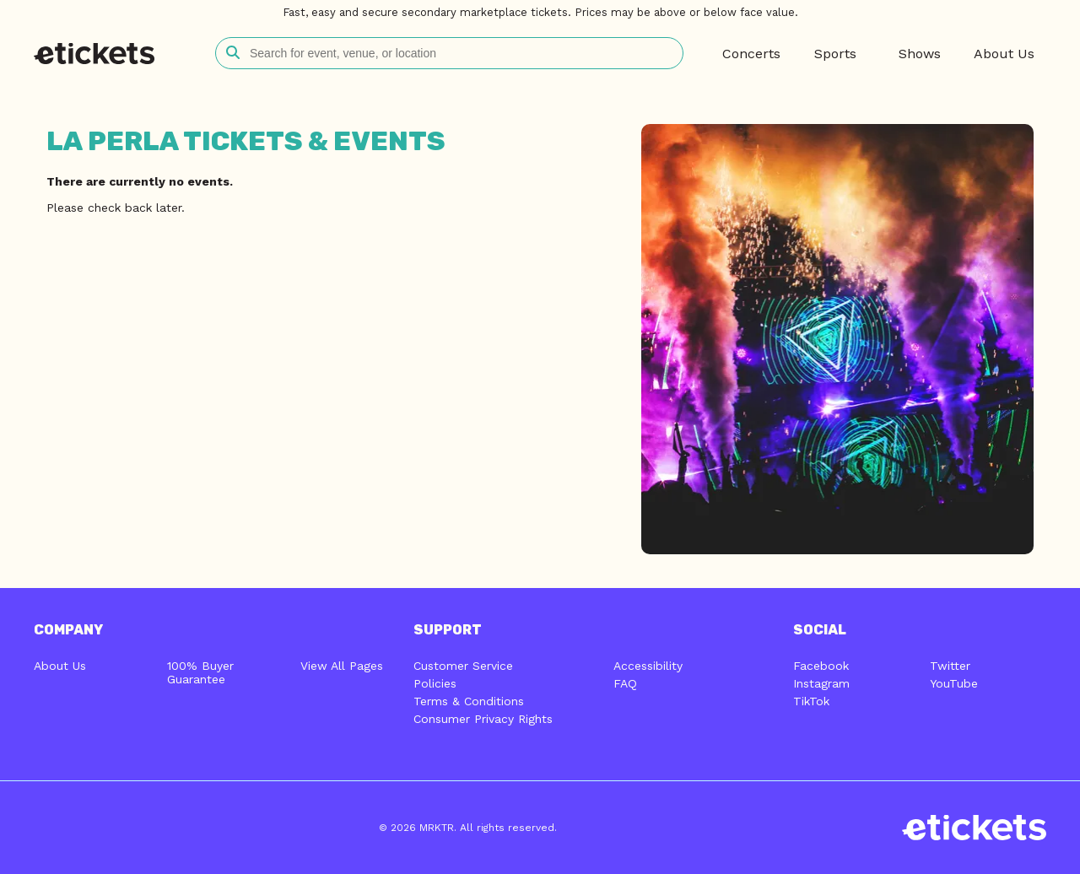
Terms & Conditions (468, 701)
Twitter (950, 665)
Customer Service (463, 665)
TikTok (811, 701)
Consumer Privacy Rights (483, 719)
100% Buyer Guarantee (200, 672)
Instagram (821, 683)
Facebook (821, 665)
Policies (434, 683)
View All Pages (341, 665)
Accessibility (648, 665)
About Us (60, 665)
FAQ (625, 683)
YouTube (954, 683)
